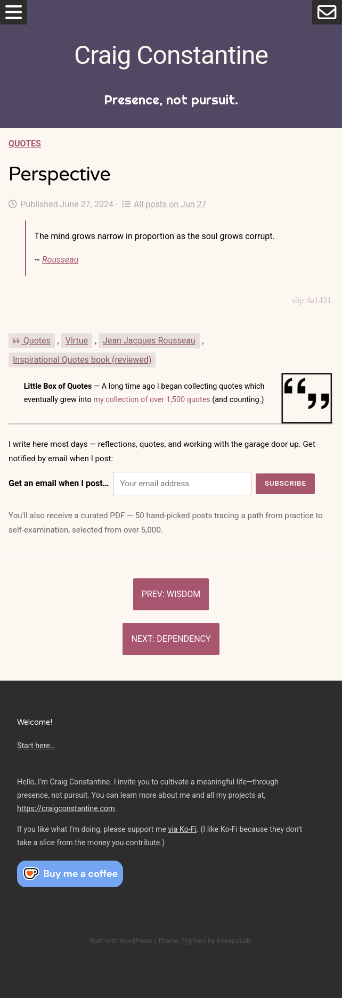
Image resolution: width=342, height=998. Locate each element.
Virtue (77, 341)
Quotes (25, 143)
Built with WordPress (120, 941)
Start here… (36, 745)
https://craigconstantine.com (66, 808)
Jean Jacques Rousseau (149, 341)
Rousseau (60, 260)
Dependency (183, 639)
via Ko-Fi (182, 829)
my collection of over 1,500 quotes (151, 399)
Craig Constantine (171, 55)
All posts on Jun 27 (164, 204)
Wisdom (184, 594)
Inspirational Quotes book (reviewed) (82, 360)
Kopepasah (233, 941)
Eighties (194, 941)
